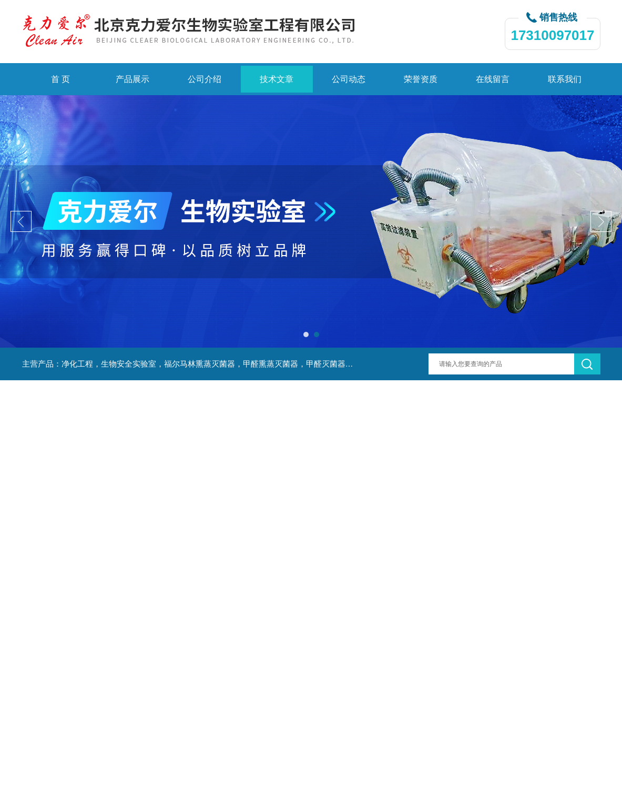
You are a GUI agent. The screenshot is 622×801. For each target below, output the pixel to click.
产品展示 (132, 79)
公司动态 (348, 79)
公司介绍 (204, 79)
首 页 (60, 79)
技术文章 (276, 79)
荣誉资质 (420, 79)
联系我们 (565, 79)
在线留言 (492, 79)
